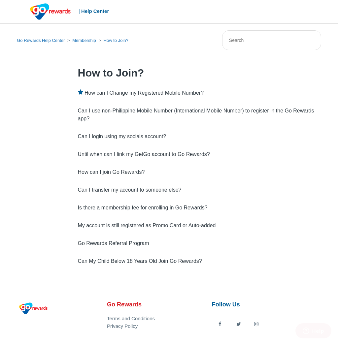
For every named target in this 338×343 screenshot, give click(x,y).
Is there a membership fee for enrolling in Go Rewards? (143, 207)
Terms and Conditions (131, 318)
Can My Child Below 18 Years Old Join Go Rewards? (140, 261)
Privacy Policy (122, 326)
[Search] (271, 40)
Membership (84, 40)
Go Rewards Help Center (41, 40)
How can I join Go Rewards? (111, 172)
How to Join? (116, 40)
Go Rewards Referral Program (113, 243)
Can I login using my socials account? (122, 136)
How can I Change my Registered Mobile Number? (144, 93)
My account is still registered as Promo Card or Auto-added (147, 225)
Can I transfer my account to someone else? (130, 190)
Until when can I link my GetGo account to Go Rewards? (144, 154)
